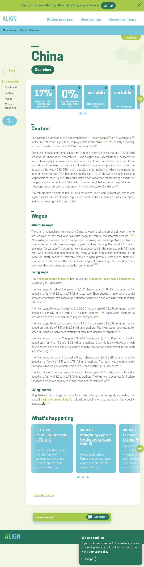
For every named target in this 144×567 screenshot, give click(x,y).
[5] (61, 173)
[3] (103, 141)
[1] (109, 137)
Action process (60, 19)
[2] (133, 137)
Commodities (12, 81)
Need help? (131, 37)
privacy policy (99, 551)
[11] (59, 248)
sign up (108, 5)
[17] (108, 380)
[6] (117, 186)
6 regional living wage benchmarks (112, 279)
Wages (8, 98)
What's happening (10, 106)
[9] (130, 235)
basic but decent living (55, 399)
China (23, 30)
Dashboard (11, 87)
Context (9, 92)
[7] (46, 197)
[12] (43, 302)
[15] (50, 350)
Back (12, 70)
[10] (133, 235)
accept (88, 559)
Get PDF (9, 121)
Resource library (122, 19)
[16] (120, 365)
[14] (118, 331)
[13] (97, 316)
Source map (91, 19)
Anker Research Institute (53, 279)
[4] (72, 146)
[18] (47, 403)
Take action (99, 516)
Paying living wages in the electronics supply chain (96, 439)
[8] (74, 201)
